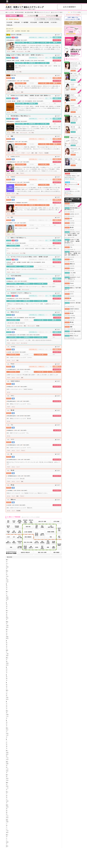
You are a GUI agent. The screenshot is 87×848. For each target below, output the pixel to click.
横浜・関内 (10, 634)
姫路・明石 (27, 739)
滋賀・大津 (18, 743)
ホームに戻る (10, 12)
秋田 (33, 668)
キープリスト (74, 12)
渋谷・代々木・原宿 (12, 559)
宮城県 (16, 666)
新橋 (24, 564)
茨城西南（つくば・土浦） (29, 693)
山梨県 (28, 679)
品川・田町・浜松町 (38, 564)
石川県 (22, 675)
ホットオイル (19, 325)
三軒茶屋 (27, 566)
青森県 (22, 666)
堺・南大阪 (56, 735)
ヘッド (28, 153)
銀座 (29, 564)
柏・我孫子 (51, 644)
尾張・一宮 (53, 710)
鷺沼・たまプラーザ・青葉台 (31, 634)
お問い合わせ (19, 841)
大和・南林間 (46, 638)
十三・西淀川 (29, 735)
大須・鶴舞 (19, 710)
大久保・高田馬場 (45, 559)
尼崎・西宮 (18, 739)
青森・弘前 (18, 668)
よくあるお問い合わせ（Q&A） (66, 838)
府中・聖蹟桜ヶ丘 (38, 583)
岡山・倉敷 (35, 760)
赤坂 (20, 575)
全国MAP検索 (29, 12)
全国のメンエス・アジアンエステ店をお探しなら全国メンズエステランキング (42, 846)
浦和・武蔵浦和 (22, 652)
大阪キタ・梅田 (11, 733)
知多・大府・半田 (12, 712)
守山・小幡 (21, 708)
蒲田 (8, 566)
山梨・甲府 (27, 681)
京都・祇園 (10, 743)
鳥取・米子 (18, 760)
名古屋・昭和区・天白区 (31, 710)
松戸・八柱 (33, 644)
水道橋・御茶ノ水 (55, 570)
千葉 (8, 644)
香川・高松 (15, 752)
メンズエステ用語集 (36, 838)
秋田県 (32, 666)
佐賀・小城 (10, 772)
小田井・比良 (30, 708)
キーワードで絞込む (55, 19)
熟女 (17, 132)
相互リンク (41, 841)
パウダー (23, 153)
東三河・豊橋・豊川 (37, 712)
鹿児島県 (46, 770)
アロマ (8, 71)
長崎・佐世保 (19, 772)
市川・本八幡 (42, 644)
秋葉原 (43, 562)
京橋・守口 (19, 735)
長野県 (23, 679)
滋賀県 (22, 742)
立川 (27, 581)
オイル (8, 51)
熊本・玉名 (33, 772)
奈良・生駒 (27, 743)
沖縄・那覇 (56, 772)
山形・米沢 (48, 668)
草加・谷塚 (51, 652)
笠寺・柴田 (48, 708)
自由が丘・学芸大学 (17, 566)
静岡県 (9, 714)
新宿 (36, 559)
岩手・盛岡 (27, 668)
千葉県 (9, 642)
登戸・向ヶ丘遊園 (46, 634)
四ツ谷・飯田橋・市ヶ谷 (41, 570)
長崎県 (25, 770)
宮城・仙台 (10, 668)
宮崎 (40, 772)
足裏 (32, 153)
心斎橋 (40, 733)
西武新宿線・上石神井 (52, 566)
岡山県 (23, 758)
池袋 (53, 559)
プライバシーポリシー (57, 841)
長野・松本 (18, 681)
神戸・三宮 (10, 739)
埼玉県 (9, 650)
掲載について (34, 841)
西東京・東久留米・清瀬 (22, 31)
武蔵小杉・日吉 (50, 636)
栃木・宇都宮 (11, 689)
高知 (30, 752)
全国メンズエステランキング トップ (21, 838)
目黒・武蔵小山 (56, 564)
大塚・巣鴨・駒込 (12, 562)
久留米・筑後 (25, 768)
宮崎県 (41, 770)
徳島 (8, 752)
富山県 (16, 675)
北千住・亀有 (11, 573)
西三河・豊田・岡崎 (24, 712)
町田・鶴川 (48, 583)
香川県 (13, 750)
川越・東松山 (32, 652)
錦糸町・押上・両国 (22, 573)
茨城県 (9, 691)
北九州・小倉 (16, 768)
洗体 (22, 92)
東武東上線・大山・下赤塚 (14, 570)
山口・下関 (43, 760)
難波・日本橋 (48, 733)
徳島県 (8, 750)
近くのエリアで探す (57, 12)
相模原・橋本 (11, 638)
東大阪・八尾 (11, 735)
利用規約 (48, 841)
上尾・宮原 (18, 655)
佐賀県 (20, 770)
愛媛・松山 (23, 752)
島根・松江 (27, 760)
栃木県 (13, 687)
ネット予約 (27, 51)
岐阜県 (9, 723)
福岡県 (9, 766)
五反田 (47, 564)
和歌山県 (32, 742)
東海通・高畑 (39, 708)
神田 (19, 564)
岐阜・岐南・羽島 (12, 725)
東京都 (58, 587)
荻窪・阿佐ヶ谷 (20, 568)
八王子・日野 (35, 581)
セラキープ (45, 838)
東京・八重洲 (51, 562)
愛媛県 (18, 750)
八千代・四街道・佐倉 (24, 646)
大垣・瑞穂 (22, 725)
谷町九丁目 (56, 733)
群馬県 (13, 695)
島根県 (18, 758)
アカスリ (41, 153)
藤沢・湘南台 (11, 636)
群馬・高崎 (10, 697)
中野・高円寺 (11, 568)
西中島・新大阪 (38, 735)
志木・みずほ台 (42, 652)
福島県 (37, 666)
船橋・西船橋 (24, 644)
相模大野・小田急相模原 (23, 638)
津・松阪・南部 (20, 720)
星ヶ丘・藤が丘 (11, 708)
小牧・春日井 (44, 710)
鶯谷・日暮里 (23, 562)
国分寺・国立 (20, 581)
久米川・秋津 (53, 581)
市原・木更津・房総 (45, 646)
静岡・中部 (10, 716)
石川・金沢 (18, 676)
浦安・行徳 (15, 644)
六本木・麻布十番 (12, 575)
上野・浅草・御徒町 (33, 562)
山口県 (29, 758)
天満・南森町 (21, 733)
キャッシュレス (20, 51)
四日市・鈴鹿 (11, 720)
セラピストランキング (42, 12)
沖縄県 (53, 770)
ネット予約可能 (41, 19)
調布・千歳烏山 (26, 583)
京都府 (16, 742)
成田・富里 (35, 646)
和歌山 (34, 743)
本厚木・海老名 (36, 638)
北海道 (14, 662)
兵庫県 (9, 737)
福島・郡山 (40, 668)
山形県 (42, 666)
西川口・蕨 (45, 655)
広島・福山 (10, 760)
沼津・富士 (18, 716)
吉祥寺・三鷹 (11, 581)
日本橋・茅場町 (11, 564)
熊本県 (36, 770)
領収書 (37, 325)
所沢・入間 (10, 31)
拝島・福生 (43, 581)
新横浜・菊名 (57, 634)
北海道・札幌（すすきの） (14, 664)
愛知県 (9, 703)
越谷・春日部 (28, 655)
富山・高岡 (10, 676)
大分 (26, 772)
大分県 (31, 770)
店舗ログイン (67, 841)
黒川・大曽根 (50, 705)
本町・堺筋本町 (31, 733)
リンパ (17, 92)
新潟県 (18, 679)
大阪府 (9, 731)
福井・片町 (27, 676)
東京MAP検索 (19, 12)
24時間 (13, 51)
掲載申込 (26, 841)
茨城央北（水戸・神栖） (13, 693)
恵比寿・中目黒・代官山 (26, 559)
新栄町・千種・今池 (30, 705)
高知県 (23, 750)
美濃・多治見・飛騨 (32, 725)
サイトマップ (53, 838)
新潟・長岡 (10, 681)
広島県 (8, 758)
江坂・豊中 (48, 735)
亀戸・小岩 (32, 573)
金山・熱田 (41, 705)
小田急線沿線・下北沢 (38, 566)
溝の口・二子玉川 (39, 636)
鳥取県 (13, 758)
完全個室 (46, 153)
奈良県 (27, 742)
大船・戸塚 (29, 636)
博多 (8, 768)
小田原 (54, 638)
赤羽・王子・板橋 (28, 570)
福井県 (27, 675)
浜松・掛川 (27, 716)
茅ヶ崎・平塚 (20, 636)
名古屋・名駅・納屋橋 (13, 705)
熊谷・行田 (10, 655)
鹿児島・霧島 (47, 772)
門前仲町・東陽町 (43, 573)
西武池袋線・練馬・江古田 (47, 568)
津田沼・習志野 (11, 646)
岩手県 (27, 666)
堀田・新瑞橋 (11, 710)
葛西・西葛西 (53, 573)
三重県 (9, 719)
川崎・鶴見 (18, 634)
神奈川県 (9, 631)
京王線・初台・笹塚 (32, 568)
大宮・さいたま (11, 652)
